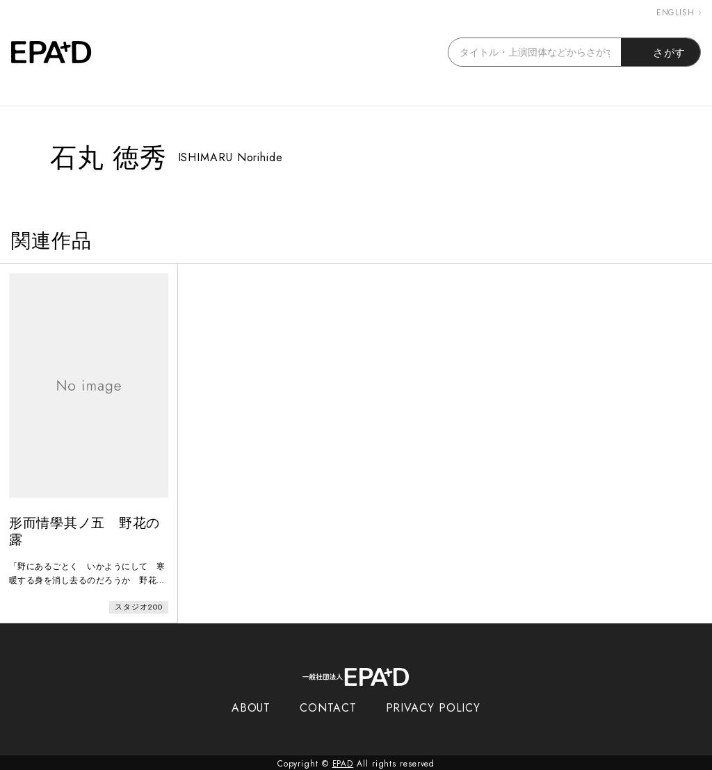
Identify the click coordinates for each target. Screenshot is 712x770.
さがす (661, 52)
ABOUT (251, 706)
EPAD (343, 761)
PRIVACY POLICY (433, 706)
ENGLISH (678, 12)
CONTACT (328, 706)
